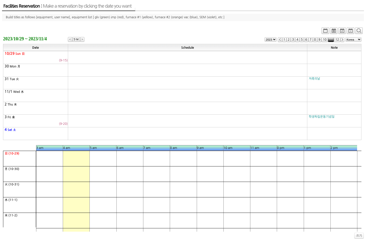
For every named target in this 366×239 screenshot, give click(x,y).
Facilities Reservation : (67, 6)
